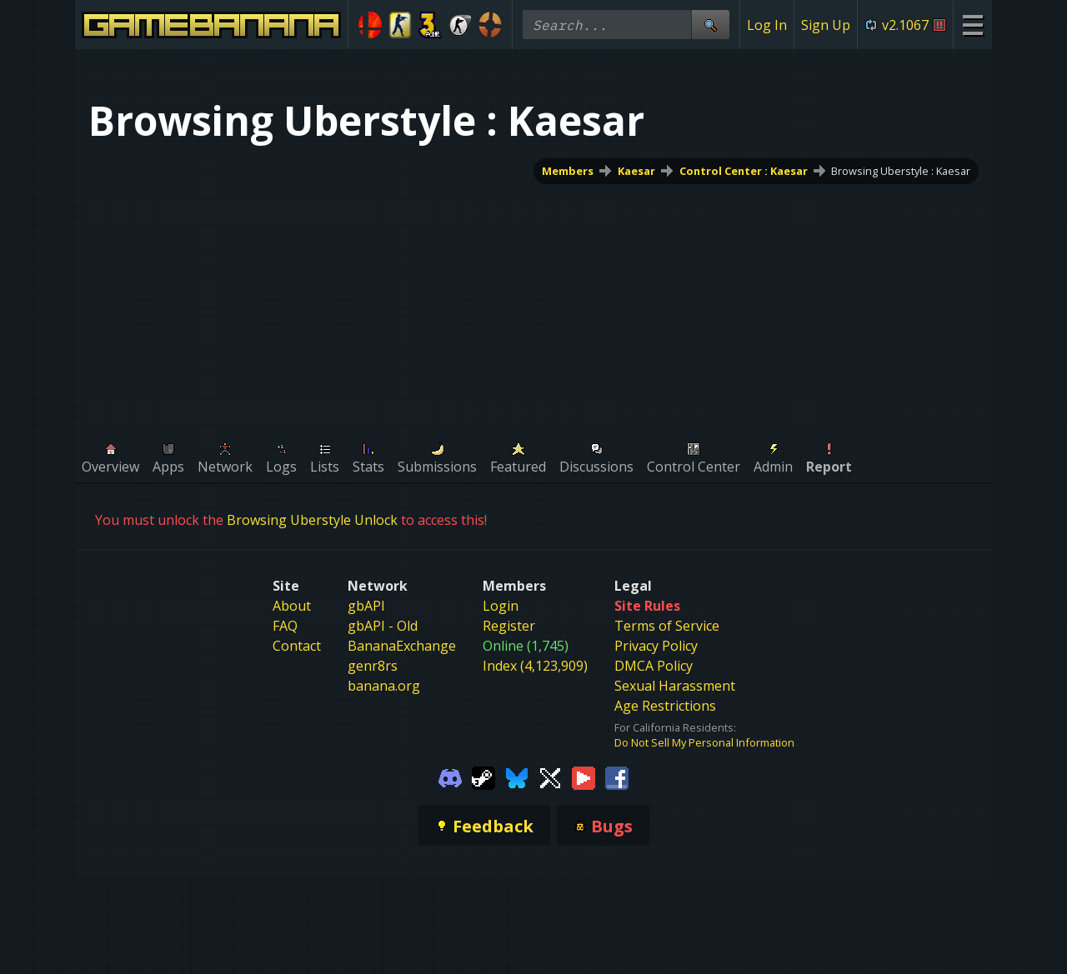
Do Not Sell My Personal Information (704, 742)
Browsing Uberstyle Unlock (312, 520)
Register (509, 626)
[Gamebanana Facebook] (617, 776)
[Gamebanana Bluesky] (516, 776)
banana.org (384, 686)
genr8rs (373, 666)
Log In (767, 25)
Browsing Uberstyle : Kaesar (900, 170)
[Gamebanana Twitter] (550, 776)
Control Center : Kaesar (743, 170)
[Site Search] (710, 24)
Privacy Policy (656, 646)
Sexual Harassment (674, 686)
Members (568, 170)
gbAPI (366, 606)
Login (500, 606)
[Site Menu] (972, 24)
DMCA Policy (653, 666)
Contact (297, 646)
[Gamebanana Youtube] (583, 776)
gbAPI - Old (383, 626)
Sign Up (825, 25)
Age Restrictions (665, 706)
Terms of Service (666, 626)
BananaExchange (402, 646)
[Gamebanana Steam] (483, 776)
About (292, 606)
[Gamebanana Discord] (450, 776)
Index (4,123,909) (535, 666)
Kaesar (636, 170)
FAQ (285, 626)
